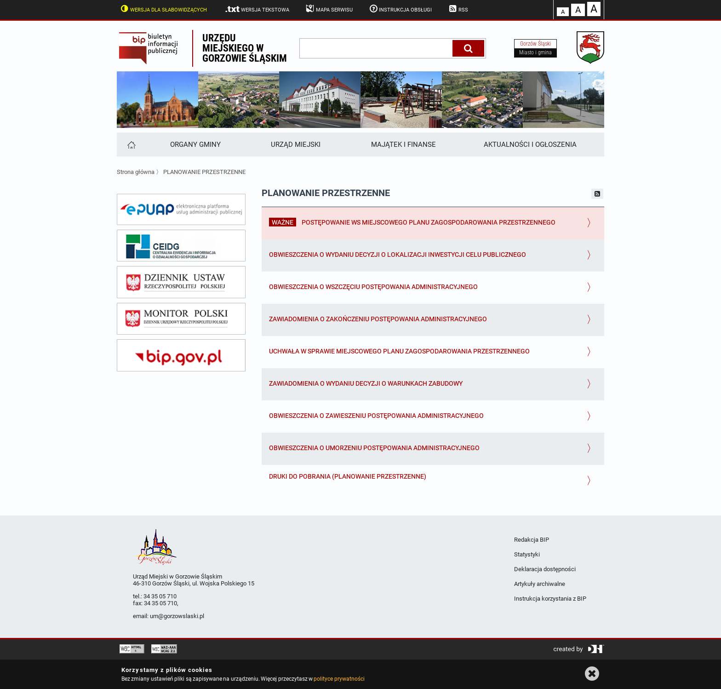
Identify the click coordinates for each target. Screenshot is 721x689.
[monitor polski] (181, 319)
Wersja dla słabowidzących (163, 8)
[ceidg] (181, 246)
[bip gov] (181, 355)
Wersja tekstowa (257, 9)
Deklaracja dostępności (545, 569)
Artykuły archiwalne (539, 583)
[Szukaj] (468, 48)
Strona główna (135, 171)
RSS (457, 8)
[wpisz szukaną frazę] (376, 48)
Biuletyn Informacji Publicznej (154, 48)
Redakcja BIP (531, 539)
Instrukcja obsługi (400, 8)
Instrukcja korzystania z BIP (550, 598)
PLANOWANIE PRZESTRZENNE (204, 171)
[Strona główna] (131, 144)
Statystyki (527, 554)
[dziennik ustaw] (181, 282)
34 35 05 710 (160, 596)
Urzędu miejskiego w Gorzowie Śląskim (244, 48)
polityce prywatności (339, 679)
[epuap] (181, 209)
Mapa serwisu (328, 8)
